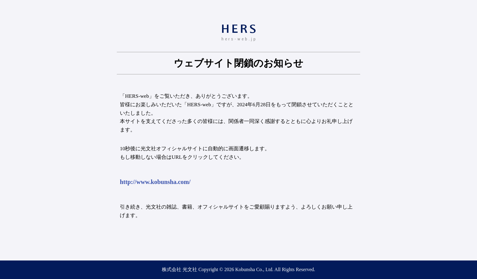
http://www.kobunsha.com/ (155, 182)
